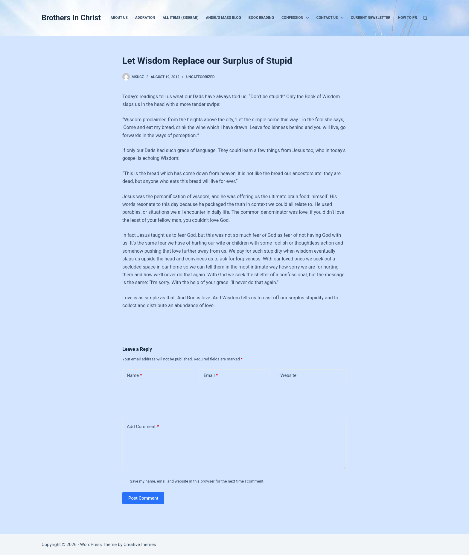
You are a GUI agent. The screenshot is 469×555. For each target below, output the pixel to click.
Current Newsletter (370, 18)
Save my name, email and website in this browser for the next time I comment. (197, 481)
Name (134, 375)
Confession (296, 18)
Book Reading (261, 18)
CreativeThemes (140, 544)
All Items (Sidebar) (181, 18)
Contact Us (331, 18)
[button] (307, 18)
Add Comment (143, 426)
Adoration (145, 18)
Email (211, 375)
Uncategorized (200, 77)
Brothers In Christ (71, 17)
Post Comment (143, 498)
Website (288, 375)
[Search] (425, 18)
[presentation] (163, 399)
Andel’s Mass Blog (223, 18)
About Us (119, 18)
